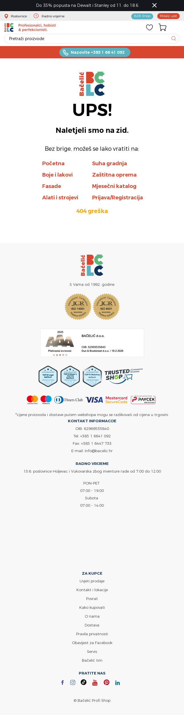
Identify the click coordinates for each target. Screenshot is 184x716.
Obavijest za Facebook (92, 643)
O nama (92, 617)
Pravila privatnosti (92, 635)
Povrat (92, 599)
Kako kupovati (92, 608)
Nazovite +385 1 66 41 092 (98, 52)
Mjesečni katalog (114, 187)
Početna (53, 164)
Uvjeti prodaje (92, 582)
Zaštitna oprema (114, 176)
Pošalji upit (167, 16)
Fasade (51, 187)
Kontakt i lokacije (92, 591)
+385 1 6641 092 (95, 437)
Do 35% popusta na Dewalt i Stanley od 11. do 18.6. (89, 5)
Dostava (92, 626)
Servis (92, 652)
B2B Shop (139, 16)
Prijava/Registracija (117, 198)
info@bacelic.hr (99, 452)
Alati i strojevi (60, 198)
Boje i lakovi (57, 176)
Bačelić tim (92, 661)
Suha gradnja (109, 164)
